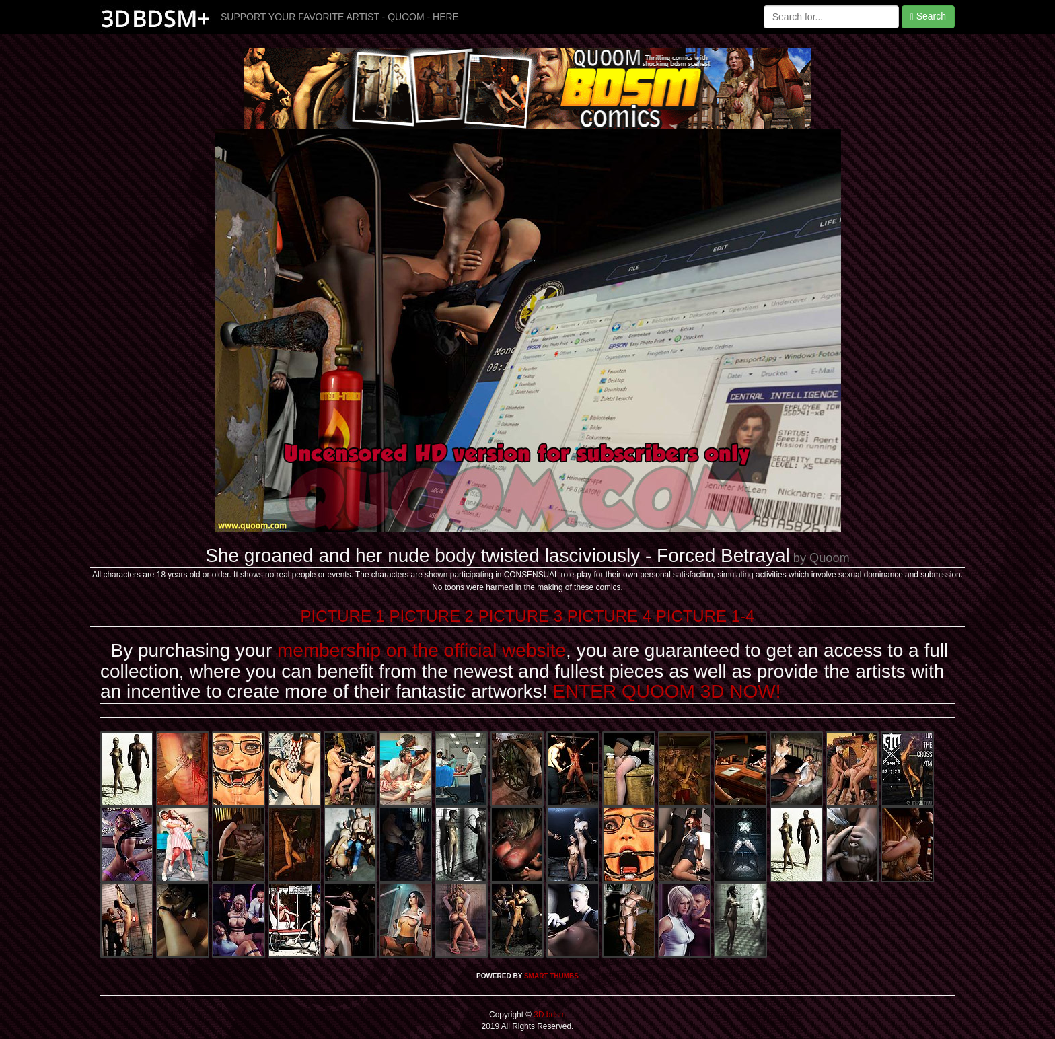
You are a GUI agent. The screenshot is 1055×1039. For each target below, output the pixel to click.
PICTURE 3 (520, 616)
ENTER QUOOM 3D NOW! (666, 691)
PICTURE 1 (343, 616)
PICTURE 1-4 (705, 616)
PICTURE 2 (432, 616)
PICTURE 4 (609, 616)
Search (928, 16)
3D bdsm (549, 1014)
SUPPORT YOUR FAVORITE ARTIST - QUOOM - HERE (340, 16)
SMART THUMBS (551, 976)
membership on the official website (421, 650)
